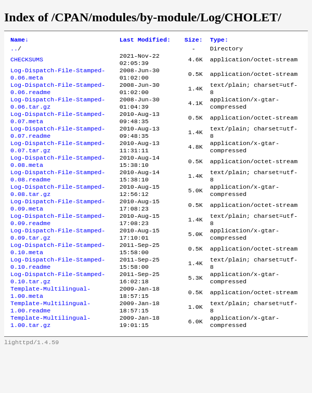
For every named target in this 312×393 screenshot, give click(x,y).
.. (14, 50)
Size (194, 40)
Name (19, 40)
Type (219, 40)
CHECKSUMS (26, 63)
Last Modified (145, 40)
